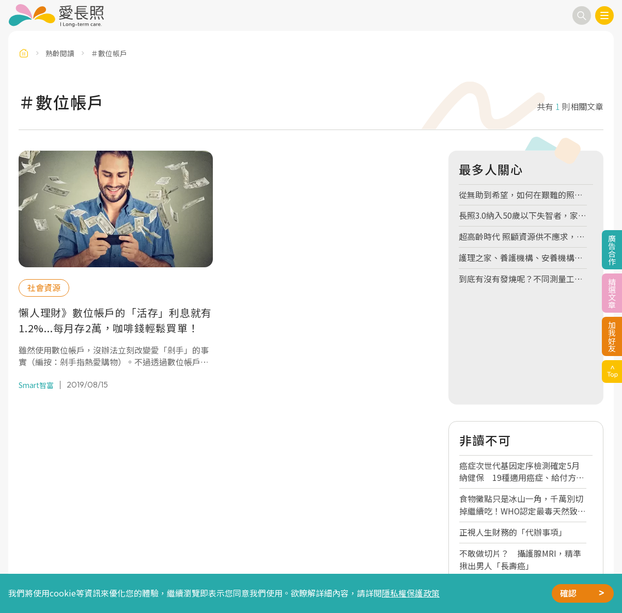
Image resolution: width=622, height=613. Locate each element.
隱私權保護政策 (411, 593)
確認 (568, 593)
